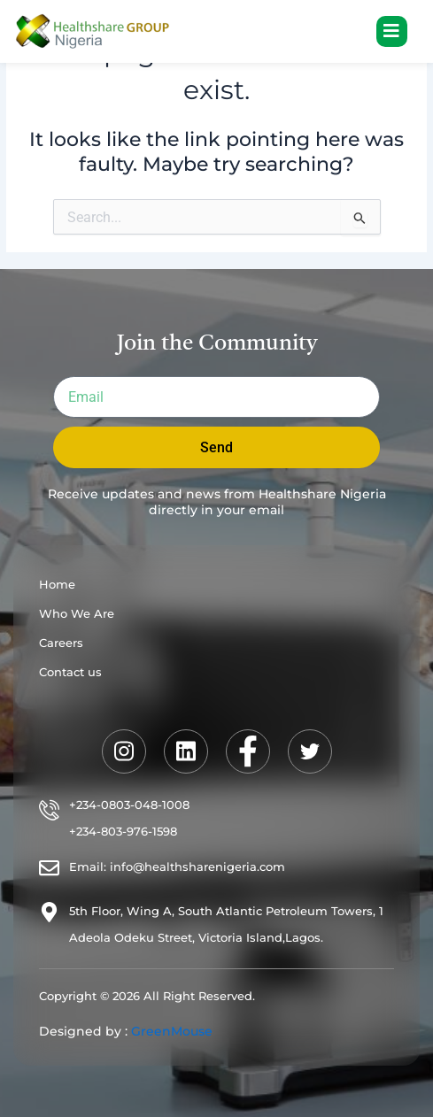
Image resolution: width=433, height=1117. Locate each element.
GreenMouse (172, 1031)
